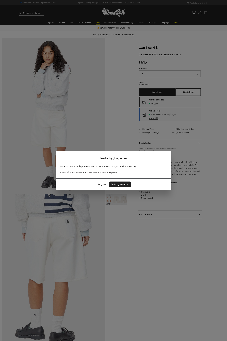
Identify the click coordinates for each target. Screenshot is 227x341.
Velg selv (102, 184)
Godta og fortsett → (120, 184)
